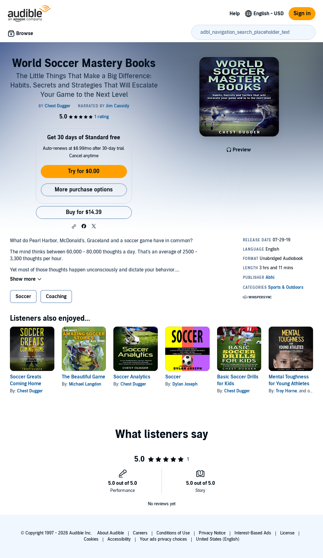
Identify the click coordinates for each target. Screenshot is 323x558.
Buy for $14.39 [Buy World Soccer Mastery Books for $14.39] (84, 212)
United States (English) (217, 539)
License (287, 533)
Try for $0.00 (83, 171)
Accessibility (119, 539)
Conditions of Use (173, 533)
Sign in (302, 13)
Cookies (91, 539)
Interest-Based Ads (252, 533)
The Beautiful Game (83, 377)
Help (235, 14)
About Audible (110, 533)
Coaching (56, 296)
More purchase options (84, 189)
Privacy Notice (212, 533)
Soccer (23, 296)
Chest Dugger (30, 391)
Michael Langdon (85, 384)
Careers (140, 533)
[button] (73, 226)
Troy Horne (286, 391)
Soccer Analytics (131, 377)
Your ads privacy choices (163, 539)
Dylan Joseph (185, 384)
